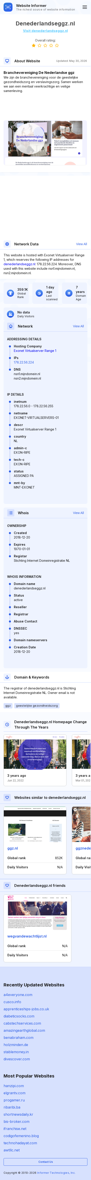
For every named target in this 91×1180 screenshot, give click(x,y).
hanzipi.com (14, 1086)
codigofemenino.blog (21, 1136)
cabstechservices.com (22, 1023)
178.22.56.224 (24, 362)
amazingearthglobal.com (24, 1030)
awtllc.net (12, 1150)
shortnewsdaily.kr (18, 1114)
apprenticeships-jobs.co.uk (26, 1009)
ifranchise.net (15, 1128)
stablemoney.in (16, 1052)
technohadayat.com (20, 1143)
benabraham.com (18, 1037)
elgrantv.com (14, 1093)
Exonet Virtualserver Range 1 (35, 351)
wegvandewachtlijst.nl (27, 936)
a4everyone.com (18, 994)
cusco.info (12, 1002)
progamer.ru (14, 1100)
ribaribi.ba (12, 1107)
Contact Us (45, 1161)
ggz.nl (12, 848)
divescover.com (17, 1059)
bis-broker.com (16, 1121)
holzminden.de (16, 1044)
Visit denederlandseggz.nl (45, 31)
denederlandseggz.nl (19, 264)
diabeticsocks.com (19, 1016)
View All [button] (81, 244)
